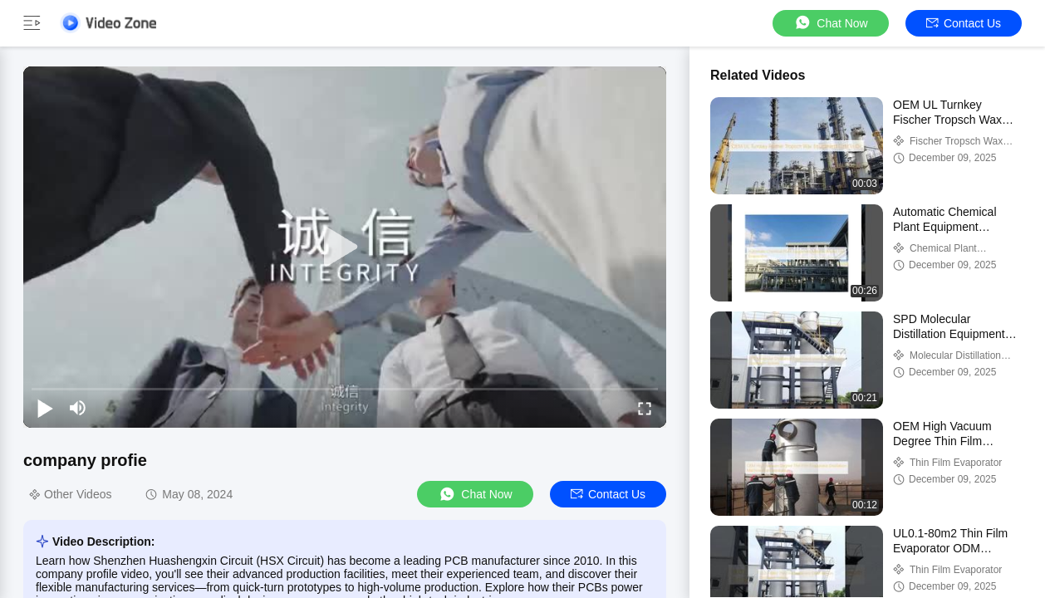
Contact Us (963, 23)
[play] (345, 247)
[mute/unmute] (78, 407)
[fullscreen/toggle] (644, 407)
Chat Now (830, 23)
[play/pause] (44, 407)
